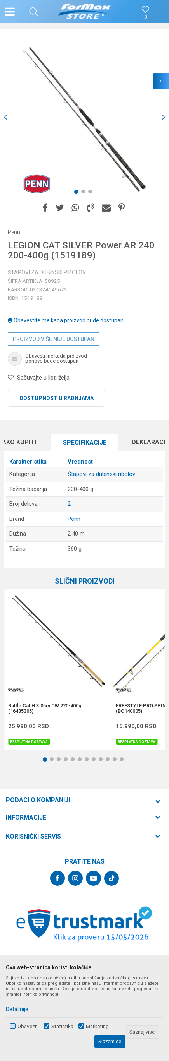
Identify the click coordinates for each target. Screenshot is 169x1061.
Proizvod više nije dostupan (53, 339)
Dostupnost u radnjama (56, 398)
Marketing (97, 1026)
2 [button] (84, 193)
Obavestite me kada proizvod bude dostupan (66, 320)
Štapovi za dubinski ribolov (47, 272)
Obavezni (28, 1026)
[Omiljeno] (146, 17)
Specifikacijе (84, 442)
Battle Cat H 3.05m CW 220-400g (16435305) (45, 708)
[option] (84, 117)
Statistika (62, 1026)
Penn (74, 518)
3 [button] (91, 193)
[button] (33, 11)
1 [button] (77, 193)
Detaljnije (17, 1009)
